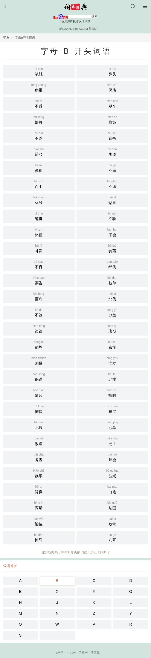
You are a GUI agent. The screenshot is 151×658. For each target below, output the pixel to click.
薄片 (39, 385)
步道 (112, 144)
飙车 (39, 466)
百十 (39, 176)
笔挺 (39, 209)
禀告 (39, 273)
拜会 (112, 450)
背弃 (39, 482)
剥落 (112, 241)
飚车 (112, 96)
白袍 (112, 482)
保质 (112, 80)
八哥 (112, 530)
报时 (112, 385)
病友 (112, 353)
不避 (39, 96)
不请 (112, 176)
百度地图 (101, 653)
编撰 (39, 353)
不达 (39, 305)
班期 (112, 321)
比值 (39, 225)
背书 (112, 128)
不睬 (39, 128)
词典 (6, 30)
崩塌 (39, 337)
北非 (112, 369)
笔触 (39, 64)
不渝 (112, 160)
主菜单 (145, 6)
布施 (112, 337)
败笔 (112, 514)
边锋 (39, 321)
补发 (39, 241)
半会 (112, 225)
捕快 (39, 401)
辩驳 (39, 144)
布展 (112, 401)
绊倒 (112, 257)
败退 (39, 434)
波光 (112, 466)
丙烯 (39, 498)
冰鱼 (112, 305)
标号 (39, 192)
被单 (112, 273)
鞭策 (112, 112)
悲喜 (112, 192)
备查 (39, 450)
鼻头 (112, 64)
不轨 (112, 209)
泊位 (39, 514)
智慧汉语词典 (83, 653)
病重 (39, 80)
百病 (39, 289)
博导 (39, 530)
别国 (112, 498)
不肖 (39, 257)
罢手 (112, 434)
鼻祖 (39, 160)
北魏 (39, 417)
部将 (39, 112)
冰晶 (112, 417)
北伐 (112, 289)
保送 (39, 369)
